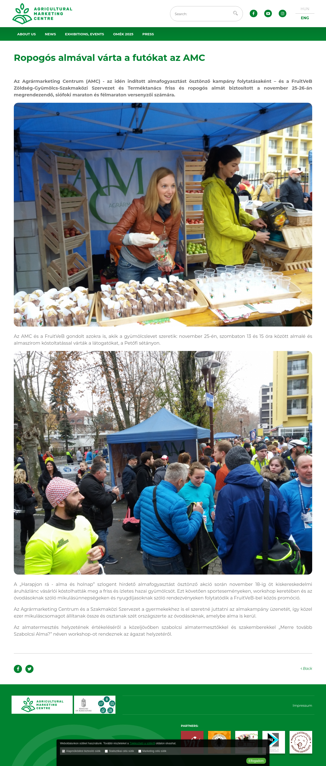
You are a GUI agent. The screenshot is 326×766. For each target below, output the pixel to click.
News (50, 34)
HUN (305, 9)
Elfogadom (256, 761)
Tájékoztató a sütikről (142, 743)
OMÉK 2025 (123, 34)
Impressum (302, 705)
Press (148, 34)
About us (26, 34)
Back (306, 668)
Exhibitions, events (84, 34)
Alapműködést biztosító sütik (83, 751)
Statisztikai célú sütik (121, 751)
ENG (305, 18)
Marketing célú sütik (154, 751)
